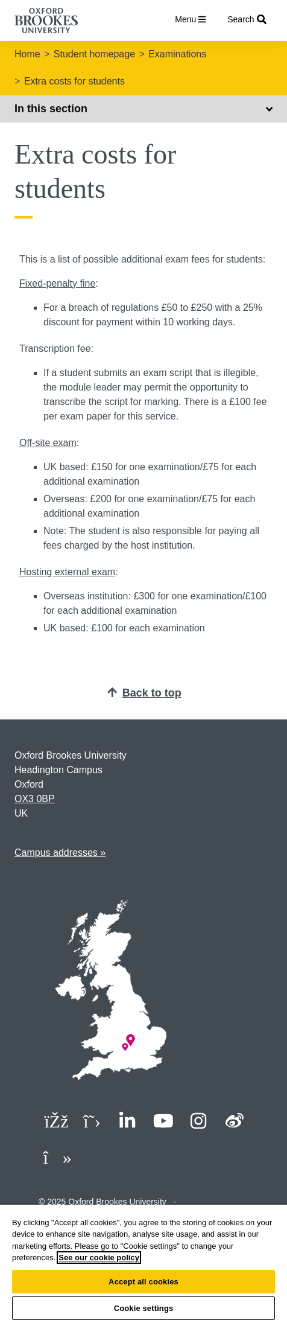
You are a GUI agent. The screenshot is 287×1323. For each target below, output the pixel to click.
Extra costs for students (74, 81)
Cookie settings (144, 1308)
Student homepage (94, 54)
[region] (143, 1264)
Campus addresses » (60, 852)
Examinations (177, 54)
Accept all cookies (143, 1281)
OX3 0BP (34, 799)
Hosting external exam (67, 572)
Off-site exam (48, 443)
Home (27, 54)
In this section (143, 109)
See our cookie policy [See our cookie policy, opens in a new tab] (98, 1257)
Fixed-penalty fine (57, 283)
